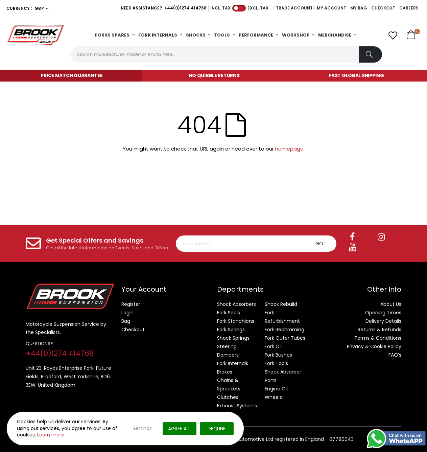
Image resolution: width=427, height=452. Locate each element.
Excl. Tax (257, 8)
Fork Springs (231, 329)
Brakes (224, 371)
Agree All (179, 428)
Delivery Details (383, 321)
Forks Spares (112, 35)
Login (127, 312)
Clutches (227, 397)
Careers (409, 8)
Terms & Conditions (377, 338)
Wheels (273, 397)
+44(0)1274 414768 (185, 8)
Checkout (383, 8)
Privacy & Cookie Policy (374, 346)
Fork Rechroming (284, 329)
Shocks (196, 35)
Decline (217, 428)
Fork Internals (157, 35)
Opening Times (383, 312)
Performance (256, 35)
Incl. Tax (220, 8)
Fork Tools (276, 363)
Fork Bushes (278, 355)
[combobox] (226, 54)
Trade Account (294, 8)
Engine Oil (276, 388)
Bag (125, 321)
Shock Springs (233, 338)
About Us (390, 304)
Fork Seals (228, 312)
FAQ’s (394, 355)
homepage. (290, 148)
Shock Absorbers (236, 304)
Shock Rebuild (281, 304)
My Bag (358, 8)
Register (130, 304)
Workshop (296, 35)
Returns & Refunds (379, 329)
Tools (222, 35)
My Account (331, 8)
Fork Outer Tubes (285, 338)
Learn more (50, 434)
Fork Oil (273, 346)
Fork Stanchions (235, 321)
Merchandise (334, 35)
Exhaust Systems (237, 405)
